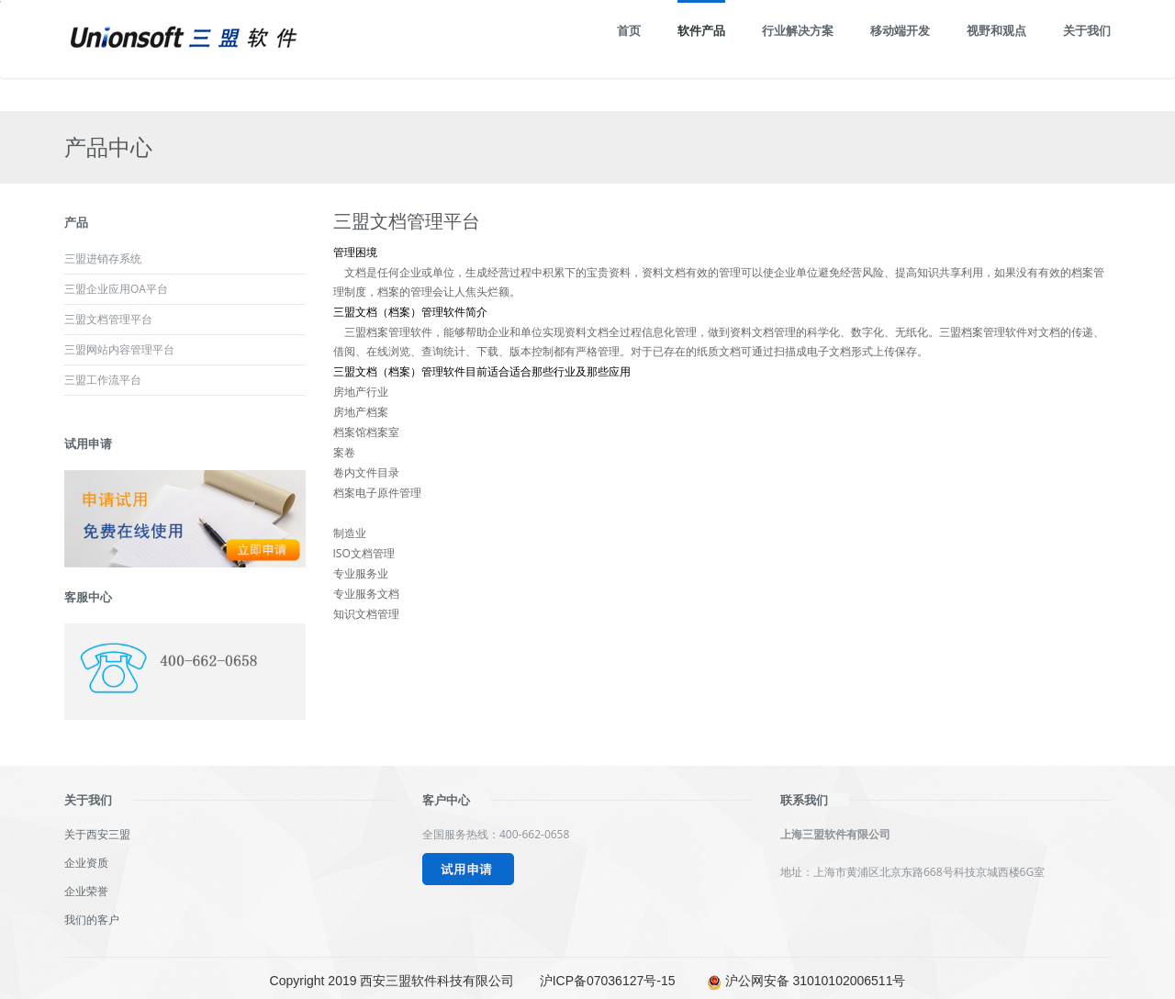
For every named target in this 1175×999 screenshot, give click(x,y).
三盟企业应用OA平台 (116, 289)
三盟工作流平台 (102, 379)
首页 (629, 30)
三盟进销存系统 (102, 258)
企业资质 (86, 862)
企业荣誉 (86, 891)
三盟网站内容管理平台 (119, 349)
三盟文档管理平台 (108, 319)
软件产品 (701, 30)
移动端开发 (900, 30)
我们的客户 (91, 919)
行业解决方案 (798, 30)
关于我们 (1087, 30)
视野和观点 (996, 30)
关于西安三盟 (97, 834)
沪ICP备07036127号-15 (608, 980)
